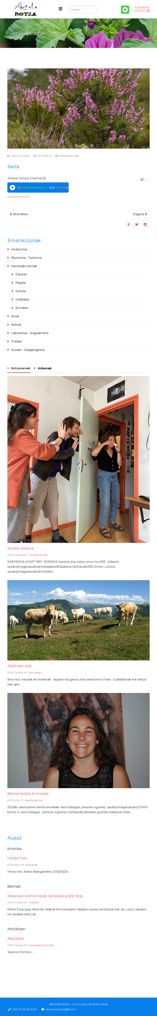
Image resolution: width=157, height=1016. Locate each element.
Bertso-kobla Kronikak (28, 793)
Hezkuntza (18, 249)
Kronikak (35, 672)
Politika (16, 341)
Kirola (14, 316)
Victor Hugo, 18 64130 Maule (90, 1004)
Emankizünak (38, 554)
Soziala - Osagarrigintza (27, 350)
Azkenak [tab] (44, 368)
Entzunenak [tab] (20, 368)
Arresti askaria (20, 548)
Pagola (20, 283)
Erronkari (21, 308)
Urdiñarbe (22, 299)
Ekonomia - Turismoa (25, 258)
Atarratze (15, 938)
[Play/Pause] (125, 9)
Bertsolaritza (33, 800)
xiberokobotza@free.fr (60, 1009)
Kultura (15, 325)
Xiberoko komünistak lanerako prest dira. (45, 896)
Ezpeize (21, 274)
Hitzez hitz (17, 858)
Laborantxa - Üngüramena (29, 333)
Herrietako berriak (23, 266)
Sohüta (20, 291)
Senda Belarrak (20, 156)
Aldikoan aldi (19, 665)
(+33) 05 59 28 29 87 (24, 1009)
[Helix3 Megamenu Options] (60, 9)
